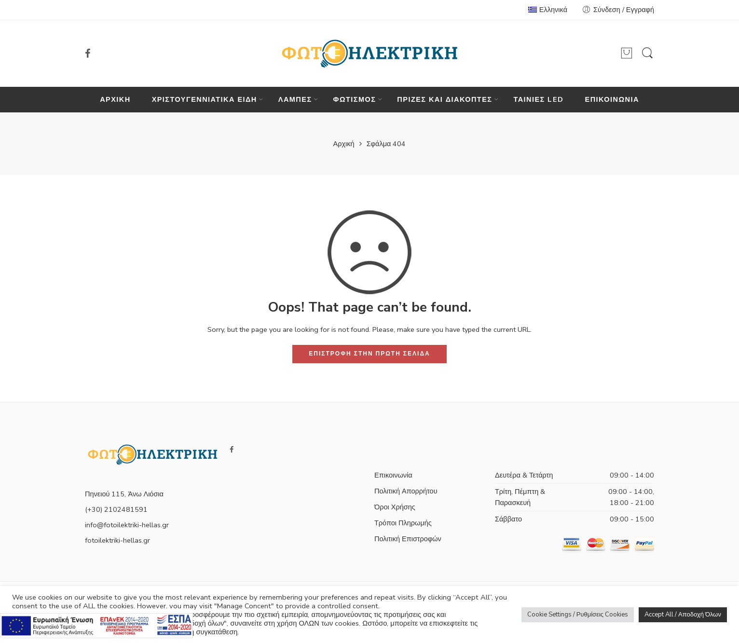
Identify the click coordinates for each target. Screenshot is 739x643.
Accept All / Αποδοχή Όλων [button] (682, 614)
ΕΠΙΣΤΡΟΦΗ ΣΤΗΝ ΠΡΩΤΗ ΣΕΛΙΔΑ (369, 353)
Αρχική (344, 144)
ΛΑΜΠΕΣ (295, 99)
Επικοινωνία (393, 475)
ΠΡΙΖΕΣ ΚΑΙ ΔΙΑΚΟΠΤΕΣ (444, 99)
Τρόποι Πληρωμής (403, 523)
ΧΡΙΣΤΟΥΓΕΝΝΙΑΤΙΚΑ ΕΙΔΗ (204, 99)
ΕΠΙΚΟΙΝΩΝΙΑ (612, 99)
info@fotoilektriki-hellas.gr (127, 525)
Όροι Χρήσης (394, 507)
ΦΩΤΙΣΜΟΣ (354, 99)
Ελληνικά (547, 9)
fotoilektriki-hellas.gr (117, 540)
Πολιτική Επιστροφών (407, 539)
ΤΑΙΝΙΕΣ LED (538, 99)
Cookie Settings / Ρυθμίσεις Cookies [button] (577, 614)
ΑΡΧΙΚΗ (115, 99)
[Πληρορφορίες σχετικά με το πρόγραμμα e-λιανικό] (96, 624)
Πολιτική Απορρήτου (406, 491)
